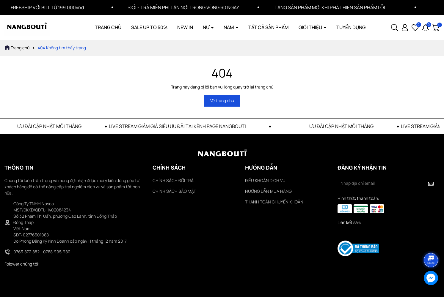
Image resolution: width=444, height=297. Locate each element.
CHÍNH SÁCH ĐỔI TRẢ (173, 180)
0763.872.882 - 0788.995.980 (41, 252)
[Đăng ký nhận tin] (431, 183)
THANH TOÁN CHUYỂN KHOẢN (274, 202)
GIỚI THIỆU (311, 27)
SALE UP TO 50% (149, 27)
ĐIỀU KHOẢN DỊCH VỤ (265, 180)
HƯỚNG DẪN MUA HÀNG (268, 191)
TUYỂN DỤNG (350, 27)
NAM (229, 27)
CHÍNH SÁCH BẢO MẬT (174, 191)
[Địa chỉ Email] (389, 183)
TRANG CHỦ (108, 27)
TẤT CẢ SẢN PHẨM (268, 27)
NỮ (206, 27)
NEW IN (185, 27)
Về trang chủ (222, 100)
